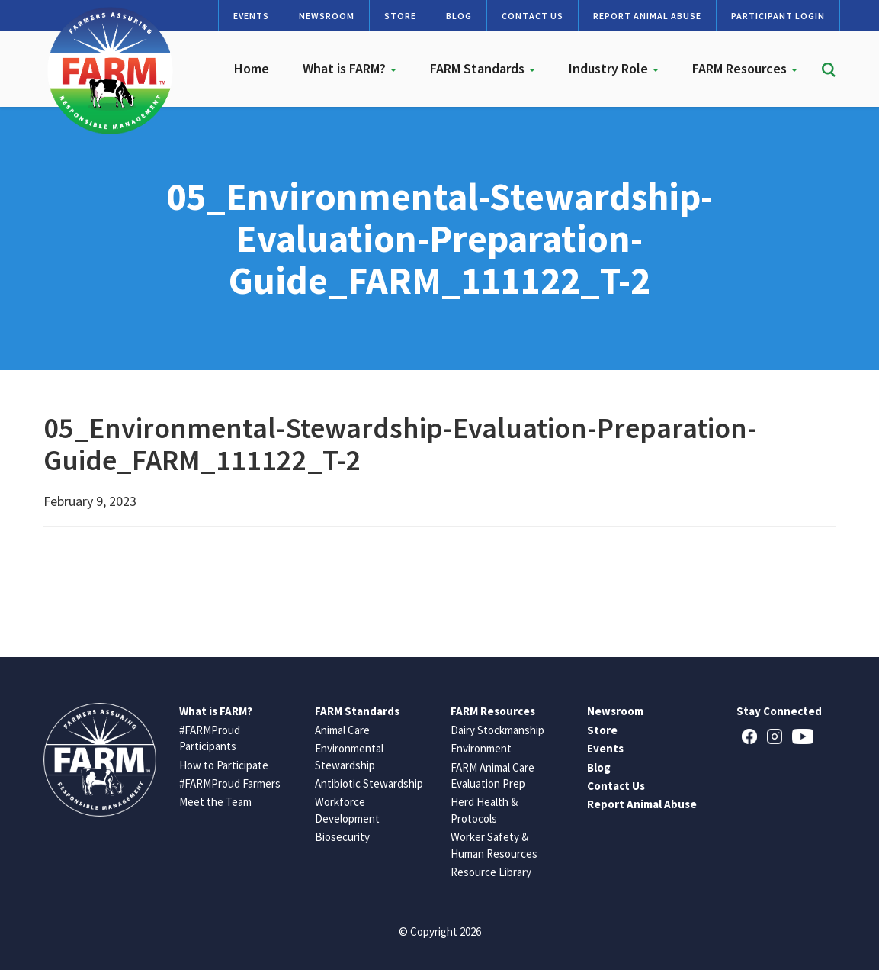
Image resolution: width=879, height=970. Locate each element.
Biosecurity (342, 837)
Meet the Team (215, 801)
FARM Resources (744, 68)
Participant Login (778, 15)
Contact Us (532, 15)
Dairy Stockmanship (497, 730)
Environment (481, 748)
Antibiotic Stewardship (369, 783)
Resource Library (491, 872)
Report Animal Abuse (647, 15)
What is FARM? (349, 68)
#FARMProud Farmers (230, 783)
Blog (459, 15)
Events (251, 15)
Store (400, 15)
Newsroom (326, 15)
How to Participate (223, 765)
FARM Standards (482, 68)
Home (251, 68)
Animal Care (342, 730)
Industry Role (614, 68)
